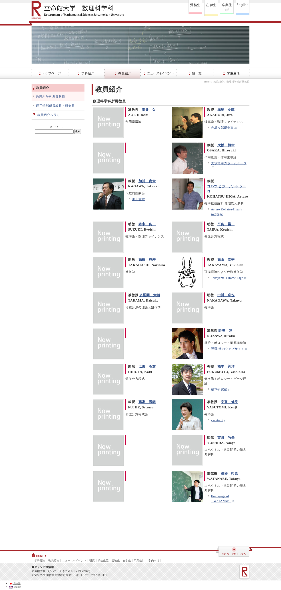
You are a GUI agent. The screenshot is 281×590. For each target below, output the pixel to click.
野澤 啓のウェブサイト (229, 349)
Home (207, 81)
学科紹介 (40, 560)
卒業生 (138, 560)
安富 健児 (229, 402)
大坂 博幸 (226, 145)
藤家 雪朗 (147, 402)
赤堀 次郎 (226, 110)
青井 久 (149, 110)
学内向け (153, 560)
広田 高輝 (147, 366)
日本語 (15, 583)
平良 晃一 (226, 224)
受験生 (116, 560)
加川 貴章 (147, 181)
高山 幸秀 (226, 259)
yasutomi (219, 420)
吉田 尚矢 (226, 437)
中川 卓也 (226, 295)
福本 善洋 (226, 366)
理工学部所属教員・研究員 (55, 106)
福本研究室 (221, 389)
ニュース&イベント (74, 560)
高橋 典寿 (147, 259)
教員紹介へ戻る (48, 115)
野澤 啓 (225, 330)
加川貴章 (138, 199)
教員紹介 (218, 81)
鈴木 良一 (147, 224)
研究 (92, 560)
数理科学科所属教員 (50, 96)
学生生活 (103, 560)
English (15, 587)
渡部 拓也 (229, 473)
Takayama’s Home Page (229, 278)
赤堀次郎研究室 (224, 127)
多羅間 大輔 (149, 295)
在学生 (127, 560)
